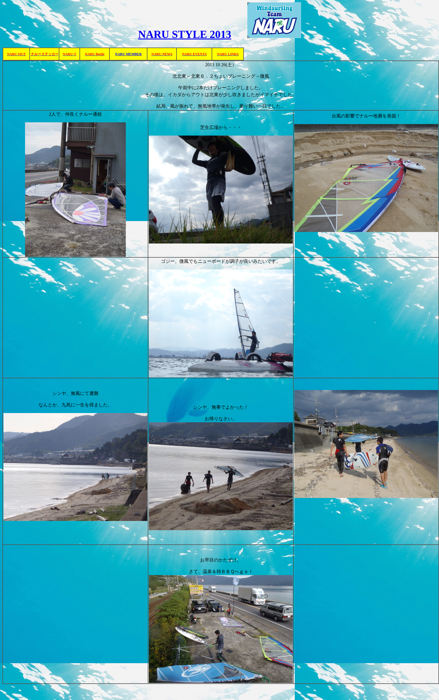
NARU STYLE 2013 (184, 34)
